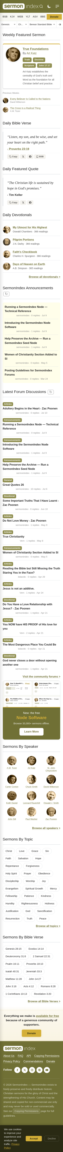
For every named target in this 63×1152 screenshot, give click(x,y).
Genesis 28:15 (14, 948)
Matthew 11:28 (14, 979)
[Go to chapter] (59, 24)
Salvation (23, 858)
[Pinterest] (39, 1070)
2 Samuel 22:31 (41, 956)
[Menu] (57, 6)
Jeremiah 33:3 (34, 971)
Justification (12, 911)
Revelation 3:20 (42, 994)
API (29, 1055)
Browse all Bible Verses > (44, 1001)
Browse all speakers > (46, 828)
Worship (30, 881)
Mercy (53, 888)
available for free (47, 1016)
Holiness (49, 903)
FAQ (20, 1055)
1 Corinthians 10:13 (16, 994)
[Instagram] (32, 1070)
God (28, 911)
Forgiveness (32, 866)
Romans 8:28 (48, 986)
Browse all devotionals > (44, 276)
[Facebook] (17, 1070)
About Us (8, 1055)
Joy (44, 881)
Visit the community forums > (41, 676)
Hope (38, 858)
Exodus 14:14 (36, 948)
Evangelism (12, 888)
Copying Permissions (46, 1055)
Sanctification (44, 911)
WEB (20, 16)
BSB (5, 16)
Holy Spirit (11, 873)
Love (21, 851)
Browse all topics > (48, 926)
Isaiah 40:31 (12, 971)
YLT (28, 16)
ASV (35, 16)
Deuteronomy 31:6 (16, 956)
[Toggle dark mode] (49, 6)
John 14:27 (35, 979)
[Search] (41, 6)
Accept (34, 1138)
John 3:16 (11, 986)
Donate (54, 16)
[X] (25, 1070)
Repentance (12, 866)
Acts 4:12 (29, 986)
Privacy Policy (11, 1061)
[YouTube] (47, 1070)
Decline (52, 1138)
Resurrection (12, 918)
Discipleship (12, 881)
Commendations (33, 1061)
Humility (10, 903)
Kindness (46, 896)
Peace (42, 918)
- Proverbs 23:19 (18, 149)
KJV (12, 16)
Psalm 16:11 (12, 964)
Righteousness (29, 903)
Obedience (44, 873)
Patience (29, 896)
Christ (9, 851)
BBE (42, 16)
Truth (29, 918)
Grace (34, 851)
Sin (47, 851)
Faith (8, 858)
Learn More (31, 731)
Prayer (27, 873)
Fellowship (11, 896)
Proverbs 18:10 (34, 964)
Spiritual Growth (34, 888)
